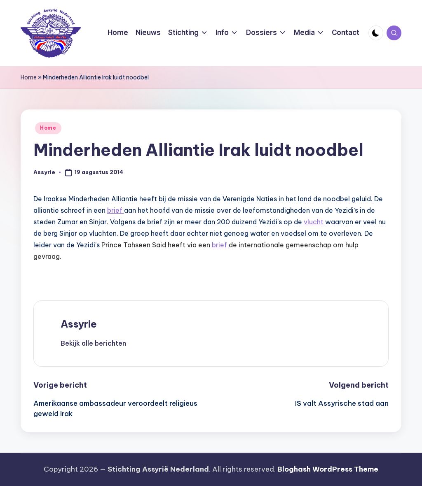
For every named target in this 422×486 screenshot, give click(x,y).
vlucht (314, 222)
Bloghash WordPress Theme (327, 469)
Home (29, 77)
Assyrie (79, 324)
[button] (93, 343)
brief (115, 210)
